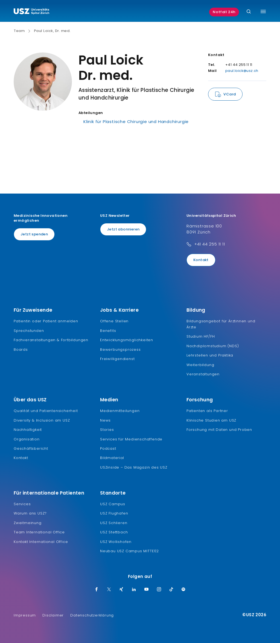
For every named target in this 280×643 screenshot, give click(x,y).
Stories (107, 429)
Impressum (25, 615)
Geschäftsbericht (31, 448)
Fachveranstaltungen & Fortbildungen (51, 340)
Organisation (27, 439)
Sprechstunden (29, 330)
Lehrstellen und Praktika (209, 355)
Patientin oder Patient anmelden (46, 321)
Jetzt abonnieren (123, 229)
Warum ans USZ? (30, 513)
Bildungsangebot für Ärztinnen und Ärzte (220, 324)
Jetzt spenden (34, 234)
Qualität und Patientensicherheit (46, 410)
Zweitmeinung (28, 522)
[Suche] (249, 12)
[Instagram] (159, 590)
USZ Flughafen (114, 513)
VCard (229, 94)
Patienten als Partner (207, 410)
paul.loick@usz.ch (241, 70)
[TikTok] (171, 590)
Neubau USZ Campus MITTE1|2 (129, 551)
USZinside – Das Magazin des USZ (133, 467)
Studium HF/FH (200, 336)
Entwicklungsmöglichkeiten (126, 340)
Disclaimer (53, 615)
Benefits (108, 330)
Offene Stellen (114, 321)
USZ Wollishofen (116, 541)
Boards (21, 349)
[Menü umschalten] (263, 11)
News (105, 420)
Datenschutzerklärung (92, 615)
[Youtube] (146, 590)
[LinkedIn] (134, 590)
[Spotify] (183, 590)
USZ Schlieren (113, 522)
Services (22, 504)
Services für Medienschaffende (131, 439)
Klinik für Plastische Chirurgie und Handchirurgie (136, 121)
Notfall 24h (224, 11)
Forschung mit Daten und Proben (219, 429)
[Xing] (121, 590)
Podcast (108, 448)
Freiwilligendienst (117, 358)
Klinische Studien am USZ (211, 420)
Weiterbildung (200, 364)
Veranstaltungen (203, 374)
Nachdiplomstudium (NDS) (212, 346)
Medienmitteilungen (119, 410)
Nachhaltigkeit (28, 429)
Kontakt (201, 259)
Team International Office (39, 532)
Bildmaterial (112, 457)
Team (19, 30)
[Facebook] (96, 590)
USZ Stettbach (114, 532)
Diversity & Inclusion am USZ (42, 420)
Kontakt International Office (41, 541)
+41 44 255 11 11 (209, 244)
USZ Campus (112, 504)
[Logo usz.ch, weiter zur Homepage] (31, 12)
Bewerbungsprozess (120, 349)
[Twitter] (109, 590)
